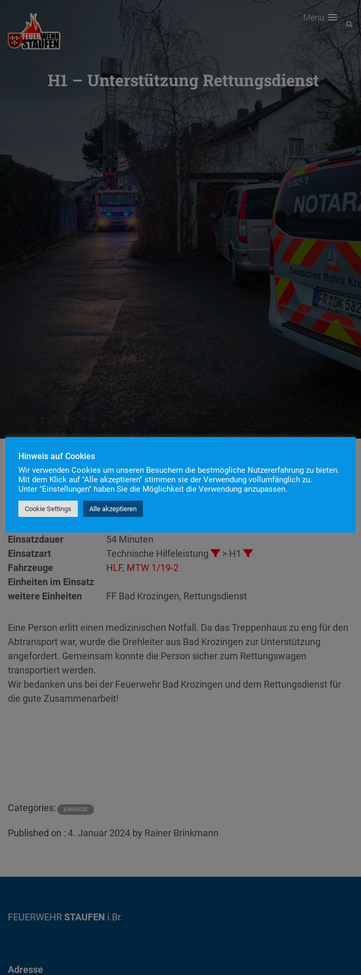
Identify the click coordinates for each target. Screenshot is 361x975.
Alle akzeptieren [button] (113, 509)
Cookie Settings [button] (48, 509)
